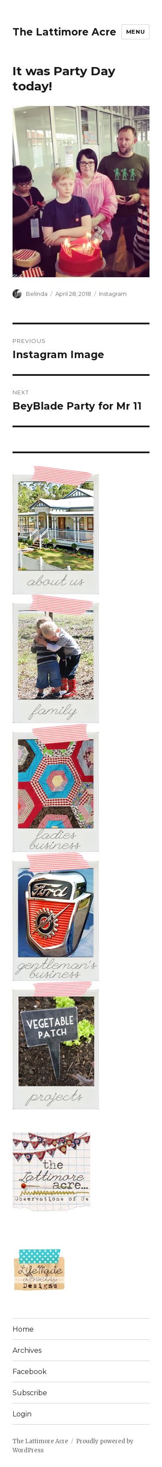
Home (23, 1329)
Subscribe (30, 1393)
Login (22, 1414)
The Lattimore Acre (64, 32)
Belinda (37, 293)
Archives (27, 1350)
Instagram (113, 293)
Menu (135, 31)
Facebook (30, 1372)
